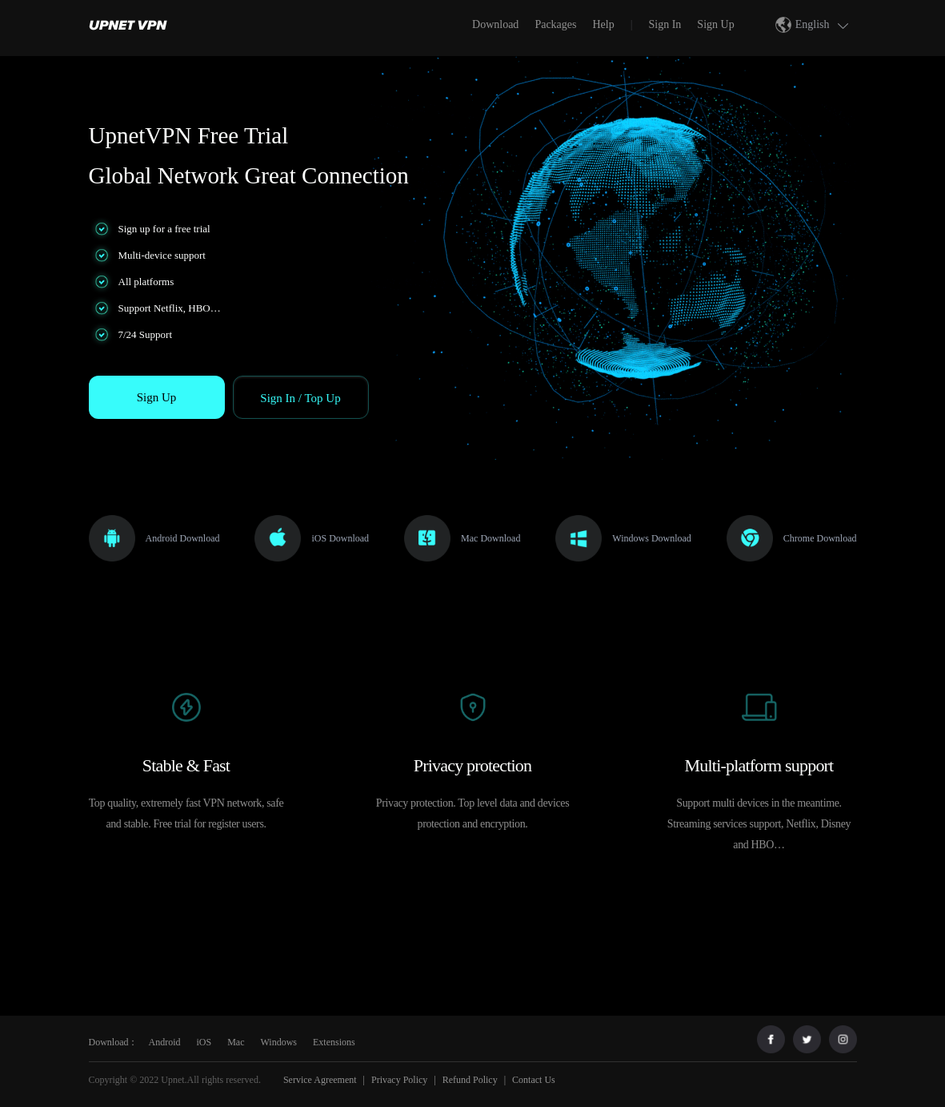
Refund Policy (470, 1079)
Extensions (334, 1042)
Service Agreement (319, 1079)
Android (165, 1042)
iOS (204, 1042)
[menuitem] (132, 24)
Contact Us (533, 1079)
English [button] (824, 24)
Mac (235, 1042)
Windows (279, 1042)
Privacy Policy (399, 1079)
